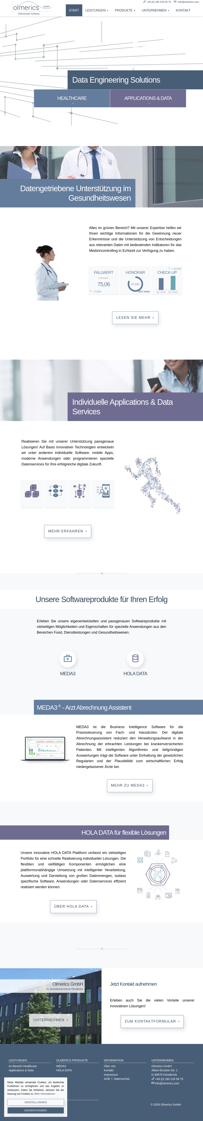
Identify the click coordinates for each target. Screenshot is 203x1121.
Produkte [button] (124, 10)
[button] (68, 663)
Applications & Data (21, 1070)
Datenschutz (122, 1078)
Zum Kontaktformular (152, 1021)
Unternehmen (50, 1020)
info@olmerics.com (188, 2)
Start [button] (74, 10)
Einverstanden (36, 1110)
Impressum (111, 1074)
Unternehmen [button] (154, 10)
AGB (107, 1078)
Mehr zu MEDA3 (129, 785)
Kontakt (183, 10)
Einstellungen (36, 1102)
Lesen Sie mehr (135, 317)
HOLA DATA (64, 1070)
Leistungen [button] (95, 10)
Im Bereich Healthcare (23, 1066)
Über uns (109, 1066)
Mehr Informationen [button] (44, 1093)
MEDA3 (61, 1066)
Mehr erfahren (67, 531)
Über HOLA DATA (73, 906)
